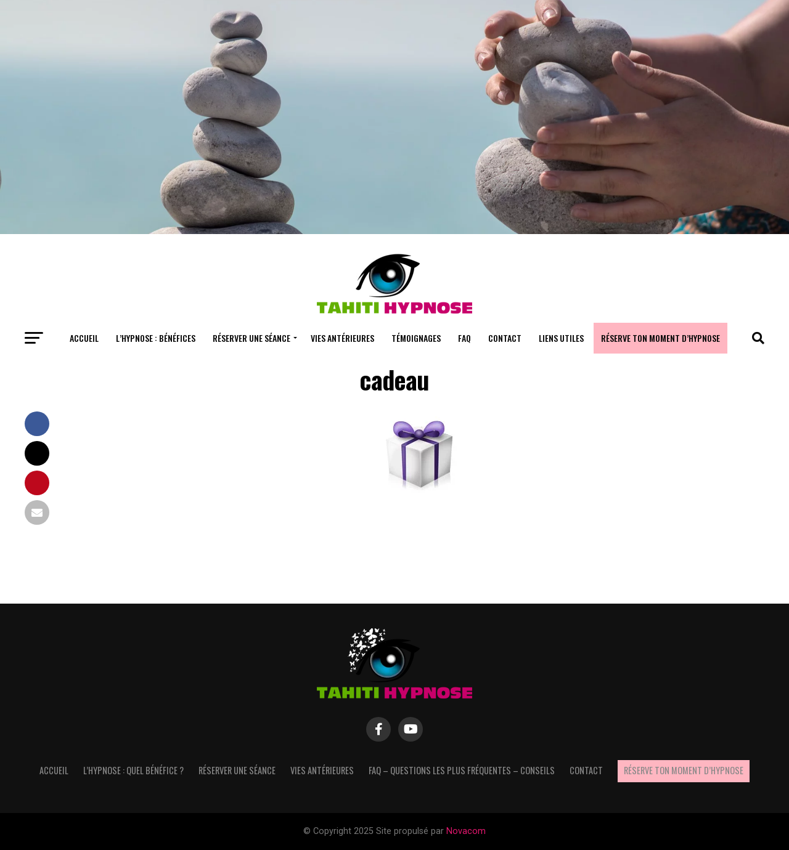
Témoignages (416, 337)
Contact (504, 337)
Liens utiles (561, 337)
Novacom (466, 831)
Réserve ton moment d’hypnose (660, 337)
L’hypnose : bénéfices (155, 337)
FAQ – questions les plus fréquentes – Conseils (462, 770)
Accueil (84, 337)
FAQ (464, 337)
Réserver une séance (251, 337)
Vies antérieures (342, 337)
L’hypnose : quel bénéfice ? (133, 770)
